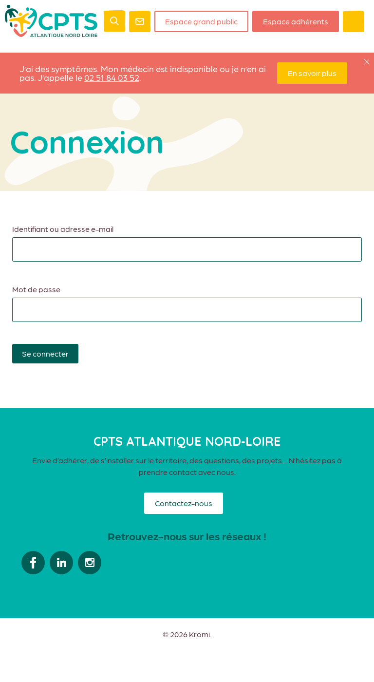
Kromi (199, 634)
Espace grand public (201, 21)
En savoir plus (312, 72)
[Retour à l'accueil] (51, 33)
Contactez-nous (183, 503)
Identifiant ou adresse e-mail (62, 228)
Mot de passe (36, 289)
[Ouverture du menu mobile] (353, 21)
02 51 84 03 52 (111, 77)
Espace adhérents (295, 21)
